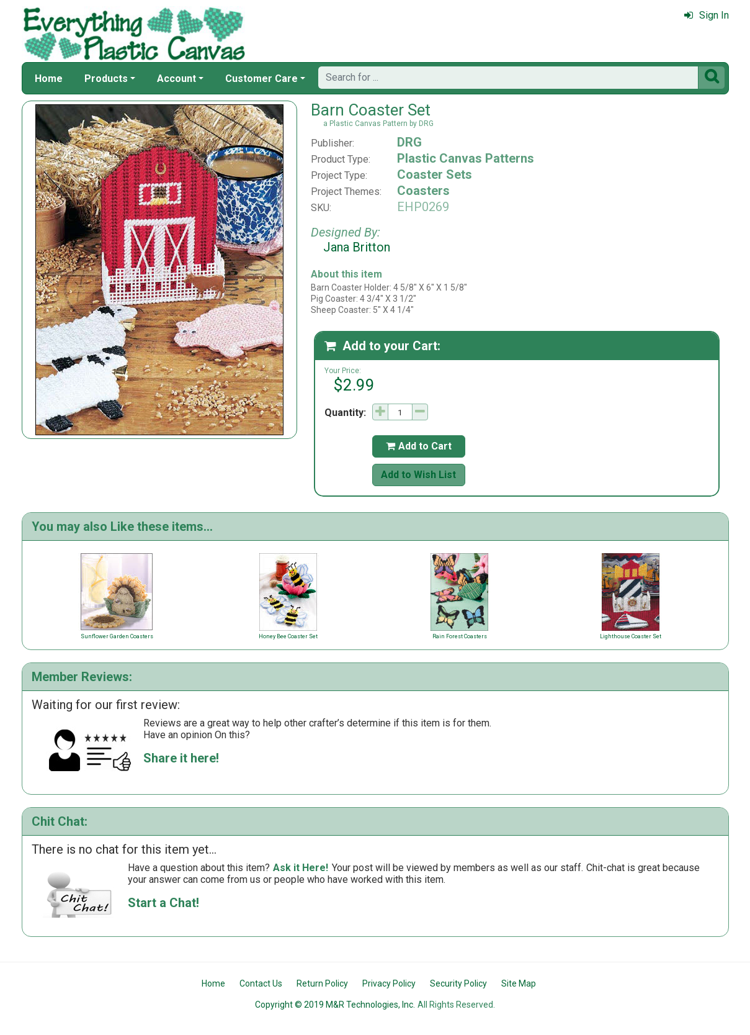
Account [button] (176, 78)
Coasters (423, 190)
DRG (409, 142)
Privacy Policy (389, 983)
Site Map (518, 983)
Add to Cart (419, 446)
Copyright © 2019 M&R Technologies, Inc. (335, 1005)
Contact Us (260, 983)
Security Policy (458, 983)
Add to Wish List (418, 475)
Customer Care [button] (261, 78)
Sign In (706, 15)
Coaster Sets (434, 174)
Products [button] (106, 78)
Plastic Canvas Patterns (465, 158)
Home (49, 78)
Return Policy (322, 983)
